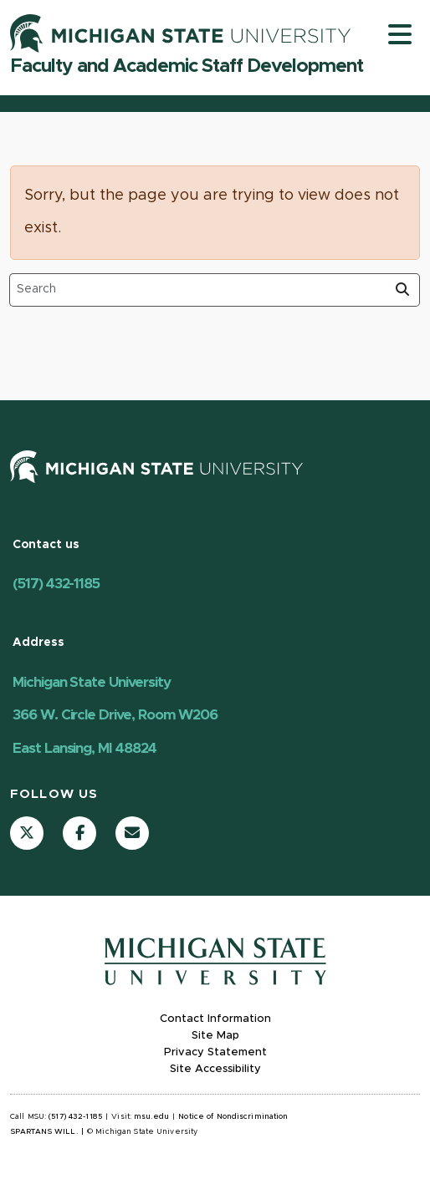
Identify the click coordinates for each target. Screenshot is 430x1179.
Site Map (215, 1035)
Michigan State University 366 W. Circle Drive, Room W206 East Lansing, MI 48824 (115, 715)
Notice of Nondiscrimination (233, 1117)
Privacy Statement (215, 1052)
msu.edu (151, 1117)
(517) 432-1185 (56, 584)
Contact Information (215, 1019)
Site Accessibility (215, 1069)
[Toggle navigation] (400, 34)
